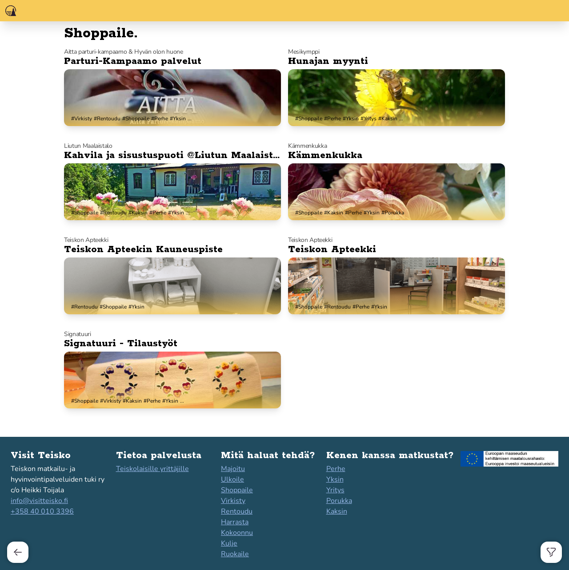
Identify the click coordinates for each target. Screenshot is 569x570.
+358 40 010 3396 (42, 511)
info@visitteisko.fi (39, 501)
